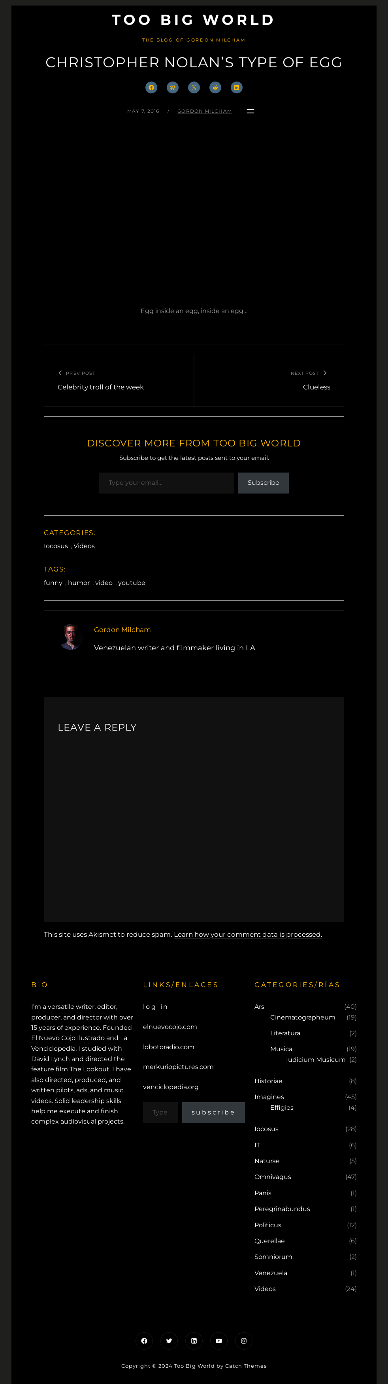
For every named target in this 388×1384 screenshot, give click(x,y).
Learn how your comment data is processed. (248, 934)
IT (257, 1145)
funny (53, 583)
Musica (281, 1049)
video (104, 583)
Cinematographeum (302, 1017)
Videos (84, 546)
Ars (259, 1006)
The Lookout (89, 1069)
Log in (156, 1006)
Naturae (267, 1161)
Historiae (268, 1081)
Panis (262, 1193)
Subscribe (263, 482)
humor (79, 583)
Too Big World (194, 19)
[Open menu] (250, 111)
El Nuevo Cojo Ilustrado (68, 1038)
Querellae (269, 1241)
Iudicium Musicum (316, 1059)
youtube (131, 583)
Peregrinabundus (282, 1209)
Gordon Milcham (204, 111)
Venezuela (270, 1273)
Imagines (269, 1097)
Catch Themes (246, 1366)
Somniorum (273, 1257)
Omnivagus (272, 1177)
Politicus (267, 1225)
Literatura (285, 1033)
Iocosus (56, 546)
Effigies (282, 1107)
